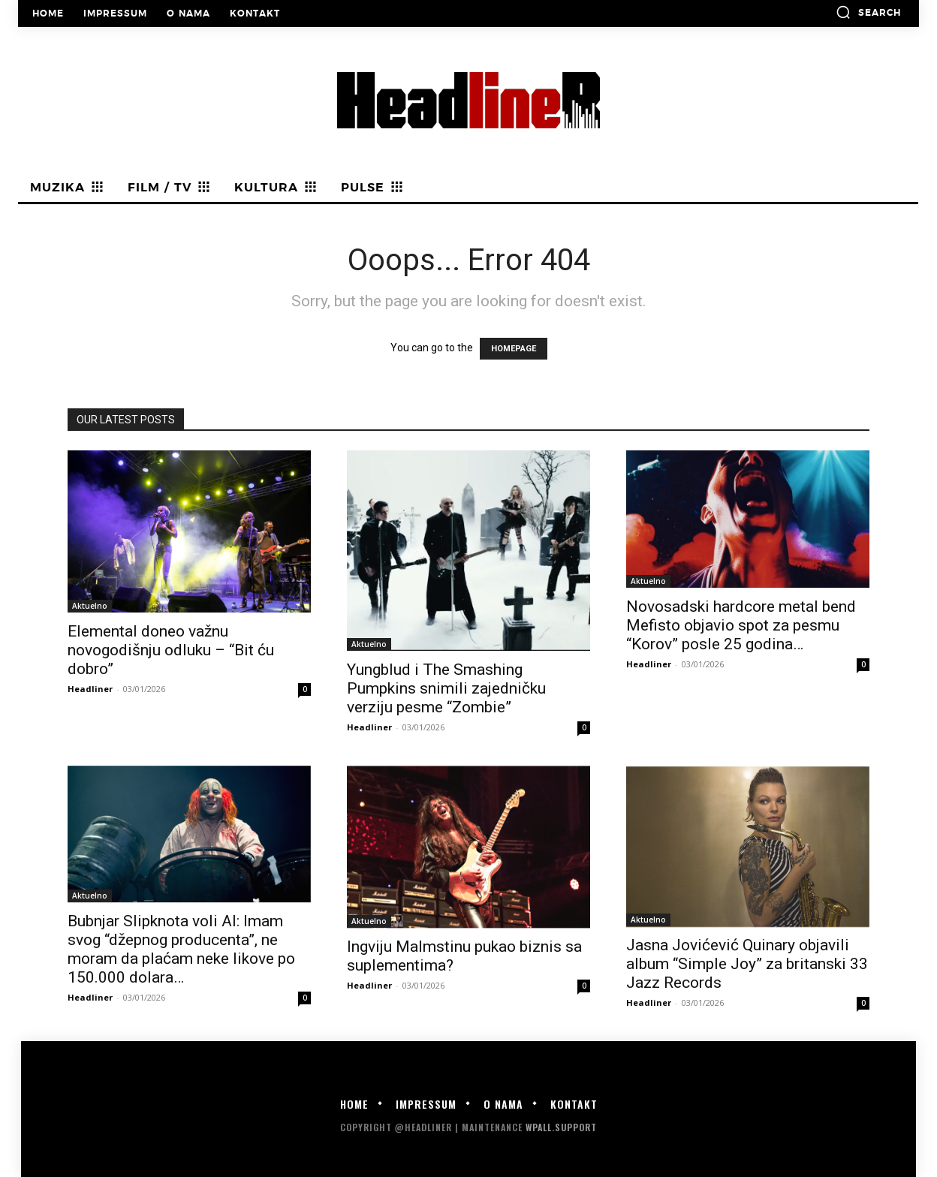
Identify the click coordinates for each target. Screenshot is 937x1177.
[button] (868, 12)
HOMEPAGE (513, 349)
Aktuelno (89, 606)
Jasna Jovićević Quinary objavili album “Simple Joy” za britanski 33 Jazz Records (747, 964)
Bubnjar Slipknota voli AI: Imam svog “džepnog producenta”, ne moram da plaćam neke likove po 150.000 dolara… (181, 949)
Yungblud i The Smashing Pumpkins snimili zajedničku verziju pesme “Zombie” (446, 688)
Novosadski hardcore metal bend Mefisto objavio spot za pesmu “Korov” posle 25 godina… (741, 625)
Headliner (90, 688)
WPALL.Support (561, 1127)
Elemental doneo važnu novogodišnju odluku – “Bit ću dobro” (171, 650)
